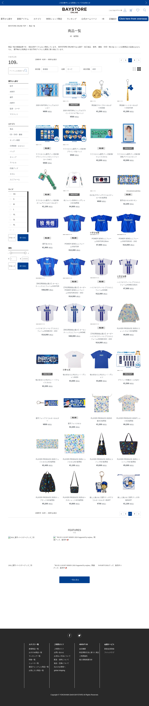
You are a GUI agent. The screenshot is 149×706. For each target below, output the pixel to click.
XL (14, 214)
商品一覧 (32, 26)
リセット (12, 238)
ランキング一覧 (34, 656)
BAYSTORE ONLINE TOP (17, 26)
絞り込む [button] (23, 238)
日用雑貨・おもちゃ (17, 146)
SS (14, 194)
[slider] (11, 253)
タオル (12, 174)
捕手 (11, 97)
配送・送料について (61, 660)
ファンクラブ (109, 652)
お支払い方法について (62, 656)
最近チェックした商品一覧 (39, 667)
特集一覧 (32, 660)
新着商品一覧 (34, 649)
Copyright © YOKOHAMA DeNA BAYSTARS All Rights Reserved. (75, 695)
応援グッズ (14, 168)
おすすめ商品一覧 (35, 652)
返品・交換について (61, 663)
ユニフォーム (15, 179)
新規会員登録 (109, 649)
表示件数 (86, 69)
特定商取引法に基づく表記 (89, 652)
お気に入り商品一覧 (36, 670)
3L (14, 220)
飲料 (94, 47)
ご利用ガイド (59, 649)
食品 (11, 129)
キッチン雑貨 (15, 140)
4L (14, 225)
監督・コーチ (15, 109)
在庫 (63, 69)
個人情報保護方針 (85, 660)
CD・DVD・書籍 (16, 134)
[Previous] (3, 3)
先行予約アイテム (36, 49)
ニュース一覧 (34, 663)
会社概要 (82, 649)
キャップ (13, 157)
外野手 (12, 92)
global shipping (59, 670)
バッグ (12, 151)
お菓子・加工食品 (84, 47)
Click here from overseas (133, 18)
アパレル (13, 163)
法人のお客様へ (60, 667)
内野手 (12, 103)
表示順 (37, 69)
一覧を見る (75, 580)
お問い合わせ (59, 652)
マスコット (14, 114)
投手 (11, 86)
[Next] (146, 3)
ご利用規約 (83, 656)
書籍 (100, 47)
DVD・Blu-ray (109, 47)
